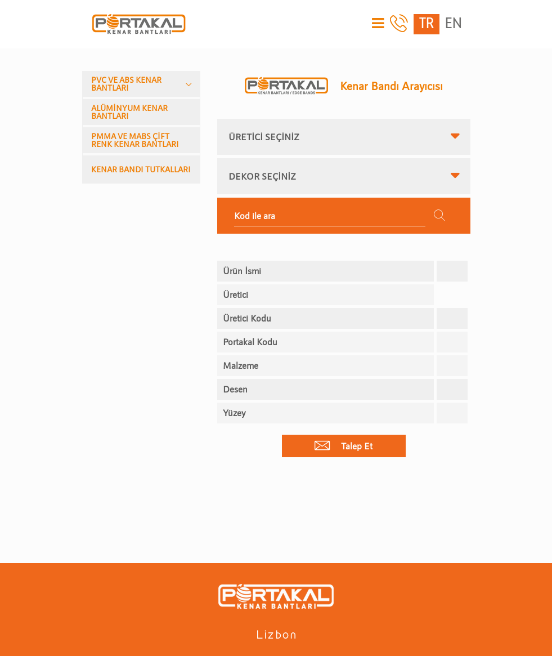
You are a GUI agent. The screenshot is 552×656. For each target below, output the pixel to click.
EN (453, 24)
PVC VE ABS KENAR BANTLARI (126, 83)
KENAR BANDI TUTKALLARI (141, 169)
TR (426, 24)
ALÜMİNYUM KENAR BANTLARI (129, 112)
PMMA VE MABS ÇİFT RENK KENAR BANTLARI (135, 140)
